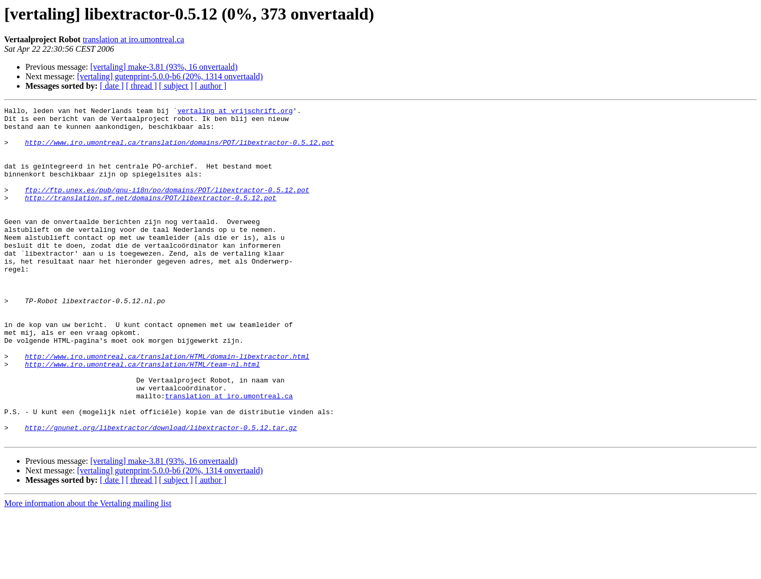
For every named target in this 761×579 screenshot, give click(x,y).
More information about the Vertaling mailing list (87, 569)
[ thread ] (141, 85)
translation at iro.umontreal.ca (133, 39)
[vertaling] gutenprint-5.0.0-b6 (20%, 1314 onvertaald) (170, 76)
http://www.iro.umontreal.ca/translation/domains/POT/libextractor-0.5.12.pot (179, 150)
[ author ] (211, 85)
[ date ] (112, 85)
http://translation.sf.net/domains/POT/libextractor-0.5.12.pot (150, 216)
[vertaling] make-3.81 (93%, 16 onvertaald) (164, 66)
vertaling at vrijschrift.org (235, 112)
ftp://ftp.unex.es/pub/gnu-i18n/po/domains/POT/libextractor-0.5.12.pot (167, 207)
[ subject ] (176, 85)
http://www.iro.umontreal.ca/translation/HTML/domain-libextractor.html (167, 407)
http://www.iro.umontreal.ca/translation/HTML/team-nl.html (142, 416)
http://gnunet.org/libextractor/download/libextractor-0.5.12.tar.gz (161, 492)
